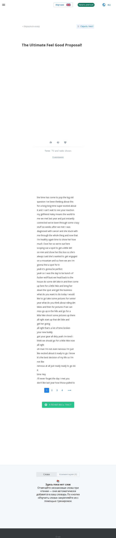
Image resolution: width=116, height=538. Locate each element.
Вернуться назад (31, 26)
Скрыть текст (85, 26)
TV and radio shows (61, 150)
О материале (58, 157)
